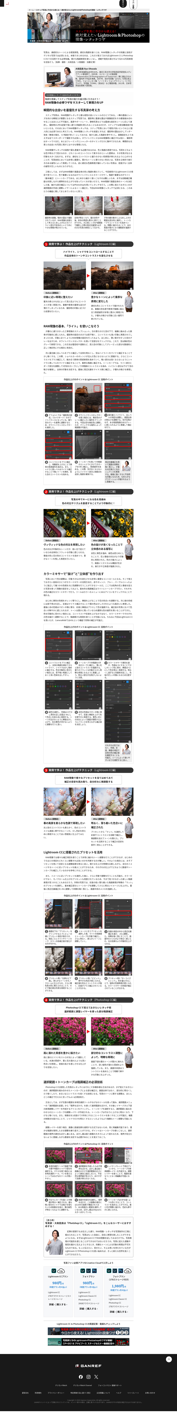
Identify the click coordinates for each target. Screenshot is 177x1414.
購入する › (62, 1307)
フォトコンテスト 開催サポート (110, 1388)
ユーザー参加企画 (108, 5)
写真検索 (69, 5)
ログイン (146, 5)
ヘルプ (118, 1396)
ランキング (43, 5)
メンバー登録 (163, 5)
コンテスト (81, 5)
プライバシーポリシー (56, 1396)
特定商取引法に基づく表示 (81, 1396)
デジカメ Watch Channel (82, 1388)
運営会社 (25, 1396)
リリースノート (133, 1396)
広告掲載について (103, 1396)
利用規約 (38, 1396)
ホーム (31, 13)
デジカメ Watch (61, 1388)
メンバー (93, 5)
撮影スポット (57, 5)
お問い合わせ (150, 1396)
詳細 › (52, 1307)
